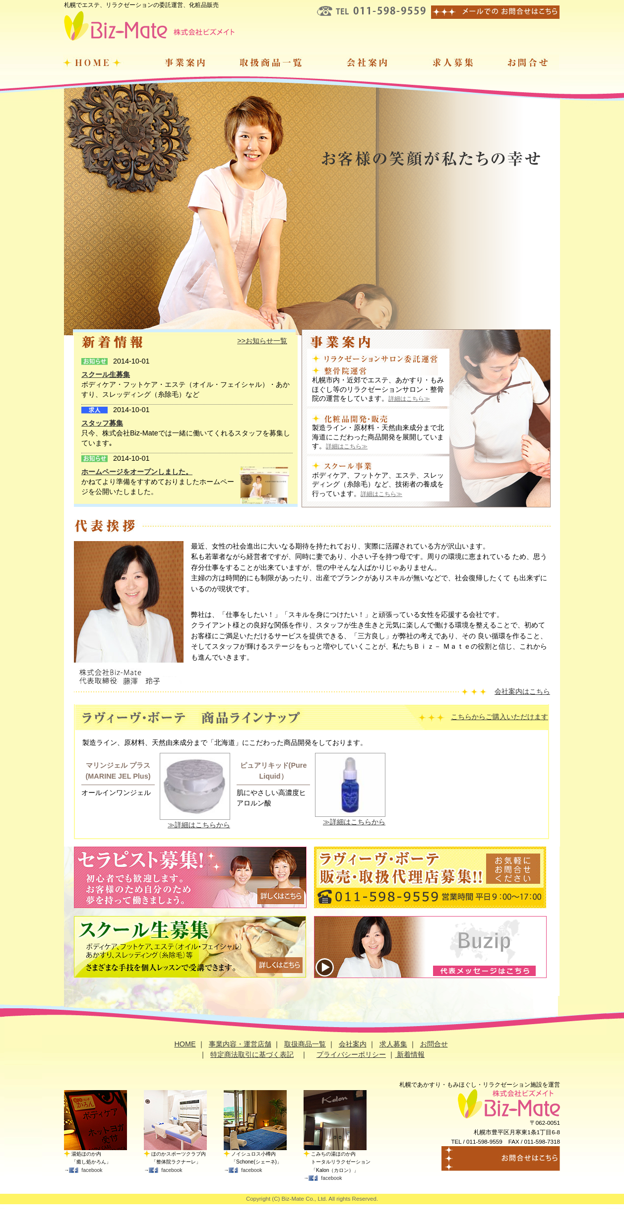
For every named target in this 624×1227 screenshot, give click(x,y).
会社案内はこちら (522, 691)
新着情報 (410, 1054)
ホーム (100, 62)
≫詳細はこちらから (199, 825)
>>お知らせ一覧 (262, 341)
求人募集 (452, 62)
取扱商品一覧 (273, 62)
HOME (184, 1044)
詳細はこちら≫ (409, 399)
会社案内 (368, 62)
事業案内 (179, 62)
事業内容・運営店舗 (240, 1044)
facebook (91, 1170)
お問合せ (527, 62)
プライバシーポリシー (351, 1054)
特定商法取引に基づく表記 (252, 1054)
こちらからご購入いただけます (499, 717)
